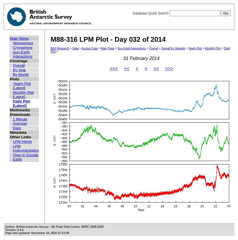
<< (127, 68)
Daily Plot (21, 101)
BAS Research (60, 48)
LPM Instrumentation (26, 148)
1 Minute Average (20, 121)
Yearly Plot (22, 84)
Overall (19, 65)
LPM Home (22, 141)
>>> (169, 68)
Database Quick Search (181, 13)
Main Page (107, 48)
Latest (19, 88)
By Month (21, 74)
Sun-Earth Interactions (22, 54)
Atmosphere (23, 43)
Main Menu (19, 38)
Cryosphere (22, 47)
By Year (19, 70)
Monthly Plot (23, 92)
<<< (114, 68)
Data (17, 128)
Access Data (89, 48)
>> (156, 68)
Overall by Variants (173, 48)
